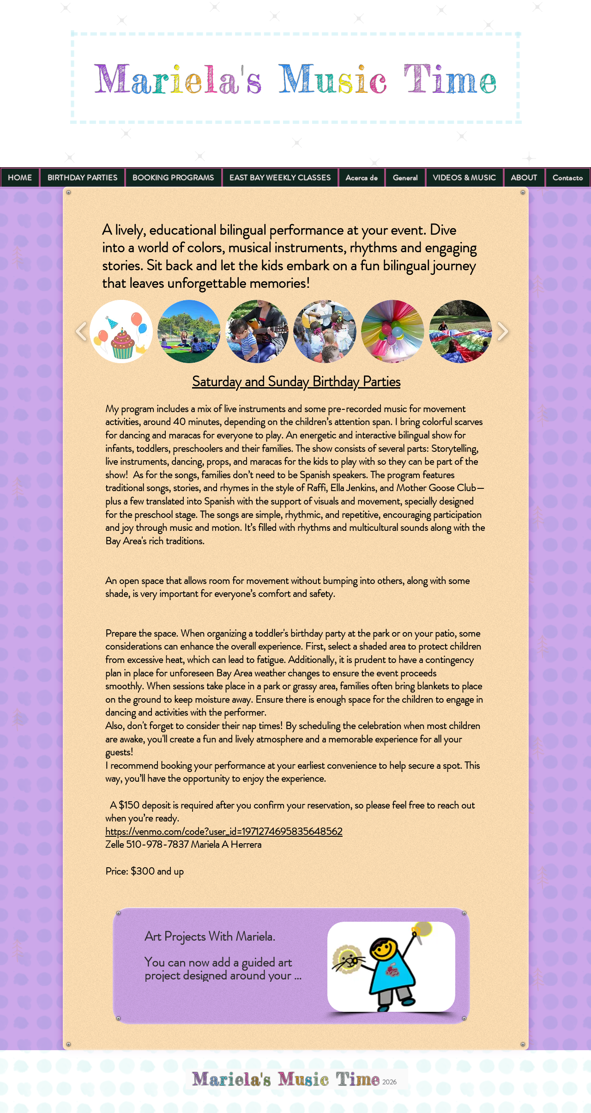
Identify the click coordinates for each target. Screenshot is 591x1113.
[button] (121, 331)
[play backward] (81, 331)
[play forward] (502, 331)
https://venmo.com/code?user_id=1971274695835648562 (224, 831)
